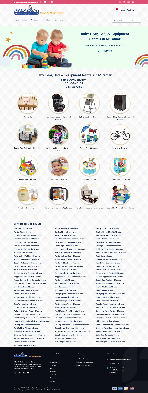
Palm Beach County (82, 359)
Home (16, 20)
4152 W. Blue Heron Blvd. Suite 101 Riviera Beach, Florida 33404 (117, 370)
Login (123, 10)
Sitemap (52, 381)
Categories (35, 20)
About (25, 20)
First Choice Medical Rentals (36, 390)
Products (47, 20)
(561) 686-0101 (114, 364)
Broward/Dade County (83, 365)
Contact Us (53, 375)
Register (130, 10)
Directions (59, 20)
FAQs (51, 369)
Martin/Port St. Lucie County (85, 362)
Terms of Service (55, 378)
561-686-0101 (116, 45)
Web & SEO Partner (53, 390)
